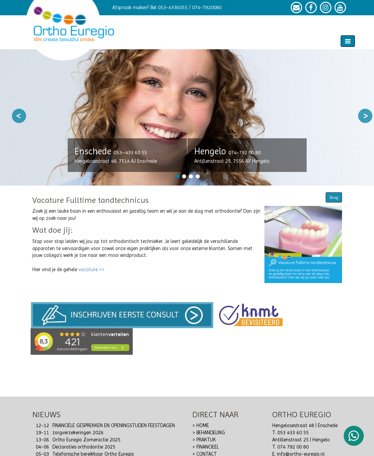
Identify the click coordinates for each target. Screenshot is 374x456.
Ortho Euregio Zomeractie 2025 (86, 440)
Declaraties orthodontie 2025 (83, 447)
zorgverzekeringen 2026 (77, 433)
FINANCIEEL (207, 447)
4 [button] (197, 176)
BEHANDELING (210, 433)
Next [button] (365, 116)
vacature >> (91, 270)
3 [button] (190, 176)
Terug (333, 197)
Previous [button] (19, 116)
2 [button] (183, 176)
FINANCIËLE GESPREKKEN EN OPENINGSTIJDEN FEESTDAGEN (113, 425)
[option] (187, 117)
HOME (202, 425)
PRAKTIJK (206, 440)
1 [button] (177, 176)
